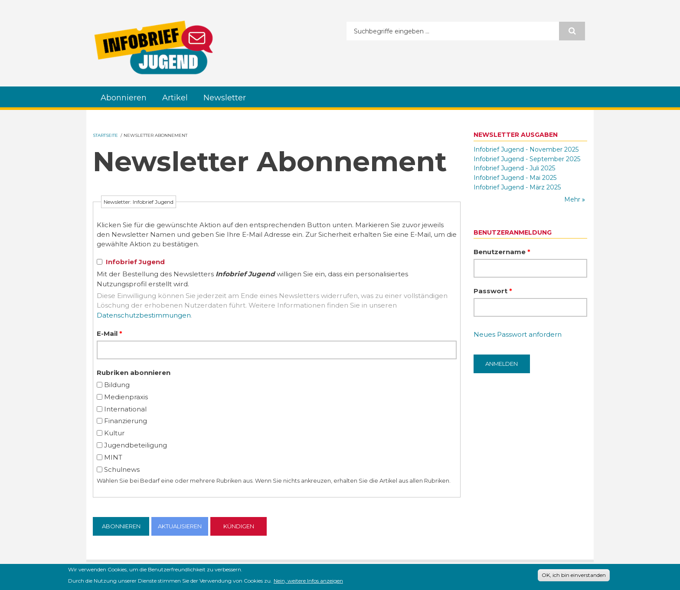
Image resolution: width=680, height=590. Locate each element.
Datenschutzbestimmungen (144, 315)
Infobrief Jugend (135, 262)
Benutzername (502, 252)
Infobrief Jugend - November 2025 (526, 149)
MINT (113, 457)
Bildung (117, 385)
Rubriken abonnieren (133, 372)
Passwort (493, 291)
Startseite (105, 135)
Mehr (573, 199)
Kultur (114, 433)
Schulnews (122, 469)
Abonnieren (124, 98)
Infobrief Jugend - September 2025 (527, 159)
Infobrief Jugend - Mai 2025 (515, 178)
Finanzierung (125, 421)
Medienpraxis (126, 397)
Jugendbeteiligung (135, 445)
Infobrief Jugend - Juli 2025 (514, 168)
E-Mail (109, 333)
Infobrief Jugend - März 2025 (517, 187)
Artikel (175, 98)
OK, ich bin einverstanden (574, 576)
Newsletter (224, 98)
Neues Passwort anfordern (518, 334)
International (125, 409)
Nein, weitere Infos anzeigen (308, 582)
